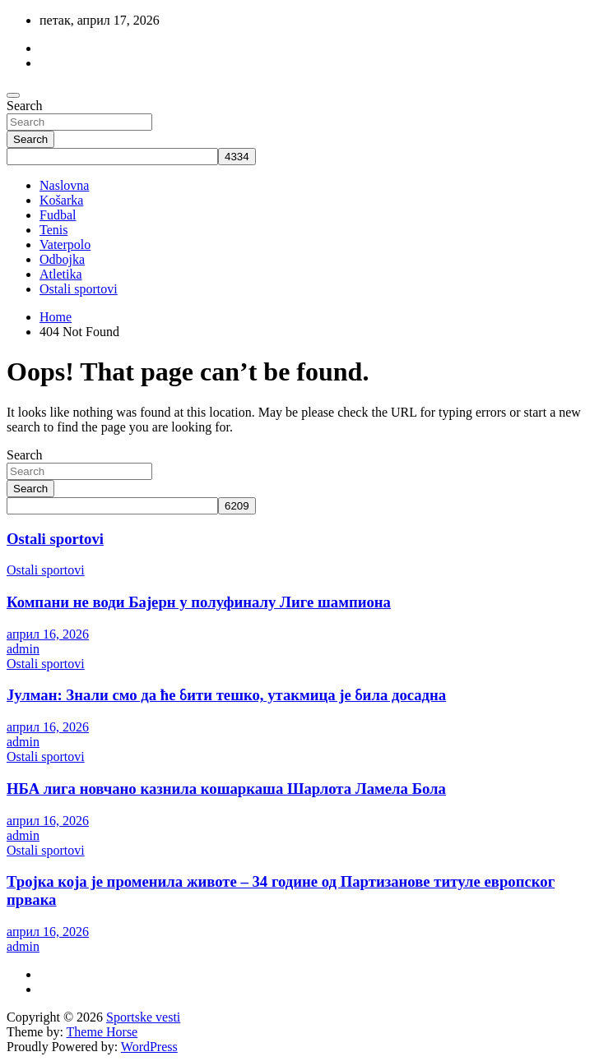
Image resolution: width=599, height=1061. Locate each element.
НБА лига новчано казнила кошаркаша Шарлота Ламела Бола (226, 788)
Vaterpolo (65, 244)
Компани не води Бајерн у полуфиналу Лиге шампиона (199, 602)
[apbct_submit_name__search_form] (237, 156)
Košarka (61, 200)
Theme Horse (102, 1032)
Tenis (53, 230)
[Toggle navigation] (13, 95)
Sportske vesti (143, 1017)
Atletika (60, 274)
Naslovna (64, 185)
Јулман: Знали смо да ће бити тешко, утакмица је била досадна (226, 694)
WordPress (149, 1047)
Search (25, 106)
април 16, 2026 (48, 634)
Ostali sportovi (78, 289)
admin (23, 649)
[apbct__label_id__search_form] (112, 156)
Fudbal (57, 215)
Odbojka (62, 259)
